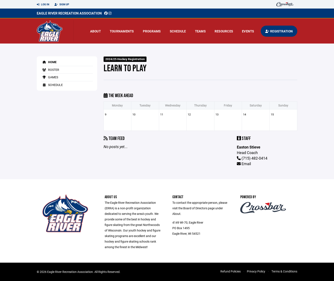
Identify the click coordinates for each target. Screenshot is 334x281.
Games (49, 77)
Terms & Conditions (284, 271)
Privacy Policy (256, 271)
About (95, 31)
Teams (200, 31)
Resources (224, 31)
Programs (152, 31)
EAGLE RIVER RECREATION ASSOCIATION (69, 13)
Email (244, 163)
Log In (43, 4)
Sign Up (61, 4)
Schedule (178, 31)
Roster (50, 70)
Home (49, 62)
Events (248, 31)
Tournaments (122, 31)
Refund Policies (230, 271)
